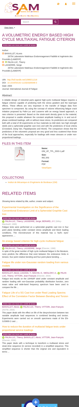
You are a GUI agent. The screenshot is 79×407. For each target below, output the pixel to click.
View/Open (46, 168)
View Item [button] (9, 27)
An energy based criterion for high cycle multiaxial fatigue (33, 241)
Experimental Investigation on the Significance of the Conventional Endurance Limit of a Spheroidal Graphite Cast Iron (34, 211)
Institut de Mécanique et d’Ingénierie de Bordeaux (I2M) (32, 182)
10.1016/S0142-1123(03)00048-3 (22, 83)
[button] (58, 3)
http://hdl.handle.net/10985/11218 (22, 80)
